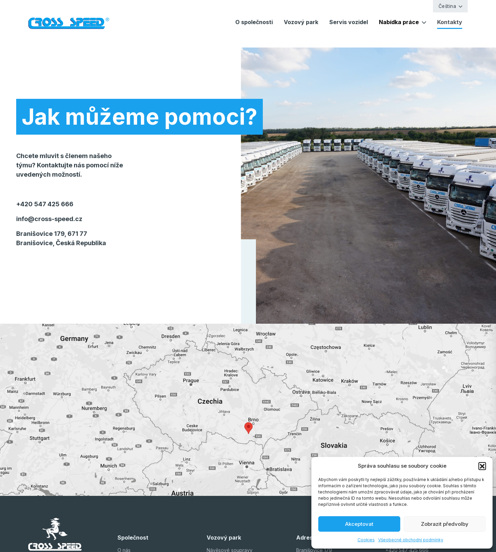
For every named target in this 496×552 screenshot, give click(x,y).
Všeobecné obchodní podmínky (410, 539)
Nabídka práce (399, 22)
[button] (482, 465)
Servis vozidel (348, 22)
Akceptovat (359, 524)
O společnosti (254, 22)
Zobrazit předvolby (444, 524)
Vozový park (301, 22)
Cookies (366, 539)
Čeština (447, 6)
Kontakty (449, 22)
